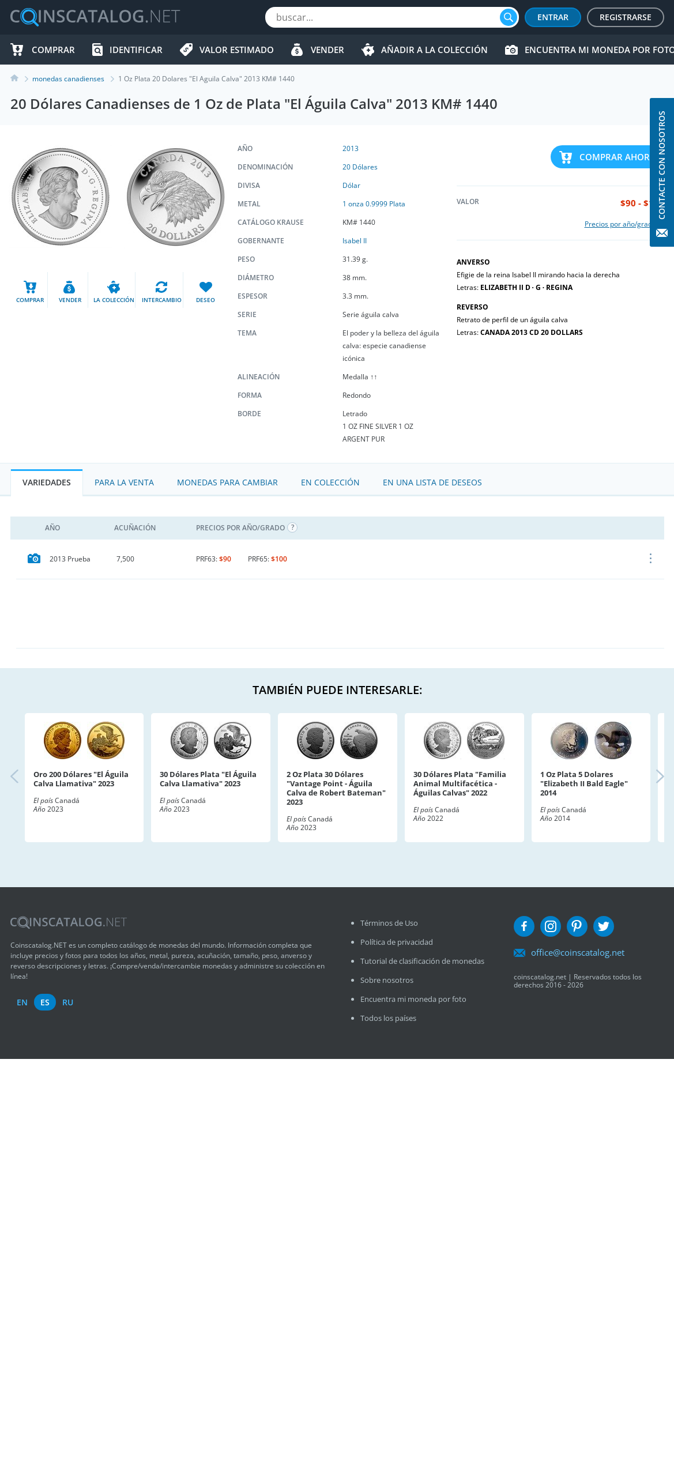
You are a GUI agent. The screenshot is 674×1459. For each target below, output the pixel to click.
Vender (327, 49)
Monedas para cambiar (227, 482)
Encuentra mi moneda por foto (413, 999)
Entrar (552, 17)
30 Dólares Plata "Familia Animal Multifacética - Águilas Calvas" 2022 (459, 783)
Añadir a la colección (434, 49)
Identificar (136, 49)
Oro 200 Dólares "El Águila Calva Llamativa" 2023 (81, 779)
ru (67, 1002)
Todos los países (388, 1018)
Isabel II (354, 241)
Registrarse (626, 17)
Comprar (53, 49)
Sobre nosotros (386, 980)
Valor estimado (236, 49)
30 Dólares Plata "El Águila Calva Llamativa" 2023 (208, 779)
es (45, 1002)
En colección (330, 482)
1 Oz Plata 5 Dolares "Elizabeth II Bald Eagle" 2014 (584, 783)
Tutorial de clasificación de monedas (422, 961)
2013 (350, 148)
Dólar (351, 185)
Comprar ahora (617, 157)
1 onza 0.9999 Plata (373, 204)
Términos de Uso (389, 923)
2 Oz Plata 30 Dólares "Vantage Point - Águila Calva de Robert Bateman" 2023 (336, 788)
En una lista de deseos (432, 482)
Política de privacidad (396, 942)
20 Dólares (360, 167)
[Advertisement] (340, 613)
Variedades (46, 482)
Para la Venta (124, 482)
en (22, 1002)
